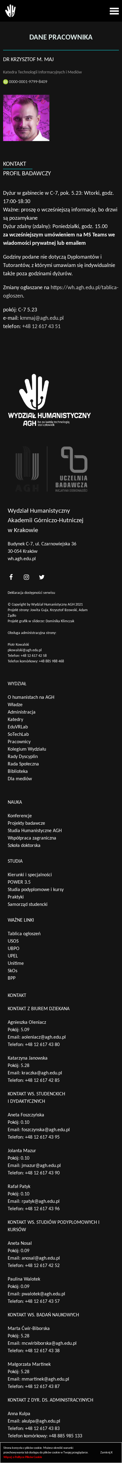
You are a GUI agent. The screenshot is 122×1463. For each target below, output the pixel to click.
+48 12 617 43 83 (42, 1428)
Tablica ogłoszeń (24, 934)
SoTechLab (18, 734)
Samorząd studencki (28, 904)
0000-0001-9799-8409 (25, 81)
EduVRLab (18, 727)
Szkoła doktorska (24, 845)
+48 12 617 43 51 (41, 327)
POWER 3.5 (19, 882)
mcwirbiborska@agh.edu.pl (49, 1343)
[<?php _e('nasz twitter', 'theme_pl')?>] (41, 577)
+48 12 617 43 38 (42, 1350)
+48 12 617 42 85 (42, 1080)
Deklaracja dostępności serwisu (31, 593)
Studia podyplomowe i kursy (36, 889)
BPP (11, 978)
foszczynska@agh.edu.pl (46, 1129)
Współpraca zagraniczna (32, 838)
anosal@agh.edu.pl (41, 1258)
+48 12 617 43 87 (42, 1386)
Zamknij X (106, 1452)
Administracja (22, 712)
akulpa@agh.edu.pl (41, 1421)
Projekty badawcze (26, 823)
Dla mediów (20, 779)
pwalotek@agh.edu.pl (43, 1294)
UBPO (13, 948)
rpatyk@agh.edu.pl (41, 1201)
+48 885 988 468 (51, 661)
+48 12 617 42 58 (34, 656)
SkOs (12, 971)
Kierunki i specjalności (30, 875)
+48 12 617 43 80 (42, 1044)
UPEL (13, 956)
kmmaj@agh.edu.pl (42, 318)
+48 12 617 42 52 (42, 1265)
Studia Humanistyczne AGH (35, 830)
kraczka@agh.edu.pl (42, 1073)
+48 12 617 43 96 (42, 1209)
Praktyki (16, 897)
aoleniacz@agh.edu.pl (44, 1037)
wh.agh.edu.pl (22, 558)
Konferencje (20, 816)
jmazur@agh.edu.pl (41, 1165)
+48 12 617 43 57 (42, 1301)
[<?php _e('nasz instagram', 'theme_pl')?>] (26, 577)
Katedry (15, 719)
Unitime (16, 963)
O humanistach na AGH (31, 697)
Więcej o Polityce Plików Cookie (22, 1457)
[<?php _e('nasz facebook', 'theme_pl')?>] (11, 577)
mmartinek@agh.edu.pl (45, 1379)
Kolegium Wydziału (27, 749)
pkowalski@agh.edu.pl (25, 650)
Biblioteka (18, 771)
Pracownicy (19, 742)
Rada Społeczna (23, 764)
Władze (15, 704)
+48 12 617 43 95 (42, 1137)
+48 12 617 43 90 (42, 1173)
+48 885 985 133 (65, 1436)
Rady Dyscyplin (23, 756)
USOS (13, 941)
